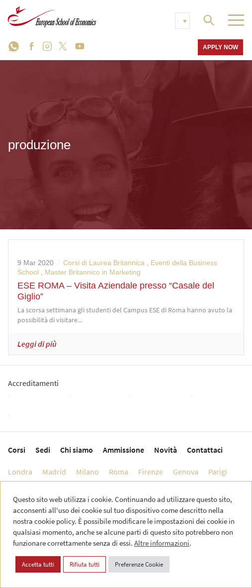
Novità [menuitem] (165, 450)
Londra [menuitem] (20, 472)
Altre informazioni (161, 543)
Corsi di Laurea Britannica (104, 263)
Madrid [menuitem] (54, 472)
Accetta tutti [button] (38, 564)
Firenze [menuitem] (150, 472)
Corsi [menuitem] (16, 450)
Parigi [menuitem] (217, 472)
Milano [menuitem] (87, 472)
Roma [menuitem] (118, 472)
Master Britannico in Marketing (93, 272)
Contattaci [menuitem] (205, 450)
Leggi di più (37, 344)
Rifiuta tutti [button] (84, 564)
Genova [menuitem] (185, 472)
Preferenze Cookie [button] (139, 564)
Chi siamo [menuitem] (76, 450)
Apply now (220, 47)
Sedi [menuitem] (42, 450)
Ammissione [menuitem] (123, 450)
